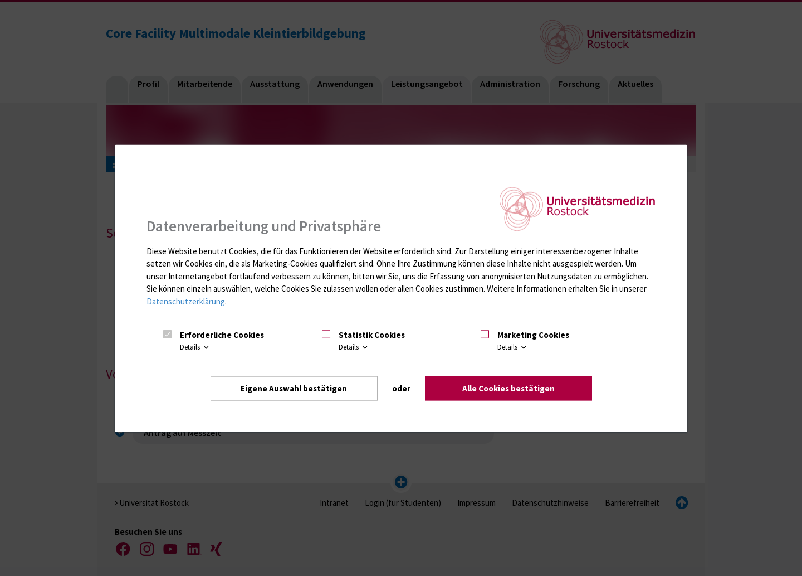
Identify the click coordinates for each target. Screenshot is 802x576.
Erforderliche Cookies (222, 334)
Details (195, 347)
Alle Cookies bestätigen (508, 388)
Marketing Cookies (533, 334)
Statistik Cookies (372, 334)
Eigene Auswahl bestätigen (294, 388)
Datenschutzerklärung (185, 301)
